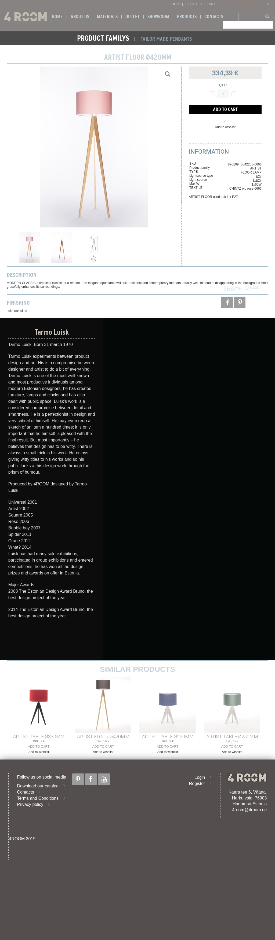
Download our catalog (38, 786)
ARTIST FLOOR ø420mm (103, 736)
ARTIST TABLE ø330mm (39, 736)
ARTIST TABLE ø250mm (168, 736)
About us (80, 17)
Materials (107, 17)
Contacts (213, 17)
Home (57, 17)
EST (268, 4)
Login (175, 4)
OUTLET (132, 17)
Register (193, 4)
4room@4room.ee (249, 810)
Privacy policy (30, 804)
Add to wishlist (225, 127)
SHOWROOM (158, 17)
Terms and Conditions (38, 798)
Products (187, 17)
